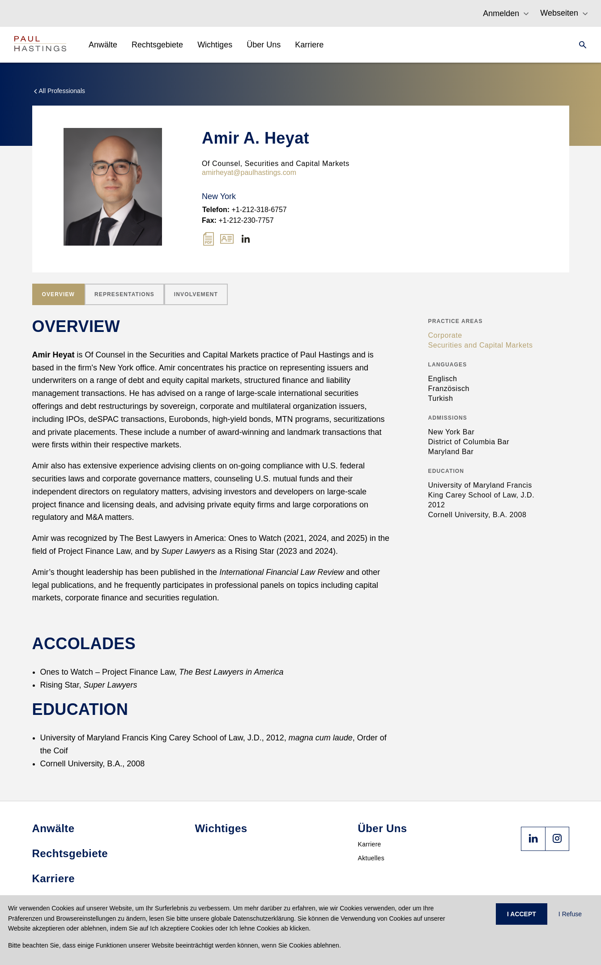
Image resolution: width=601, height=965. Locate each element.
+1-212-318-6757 (244, 209)
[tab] (58, 294)
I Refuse (570, 914)
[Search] (580, 44)
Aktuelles (371, 858)
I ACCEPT (521, 914)
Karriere (369, 844)
